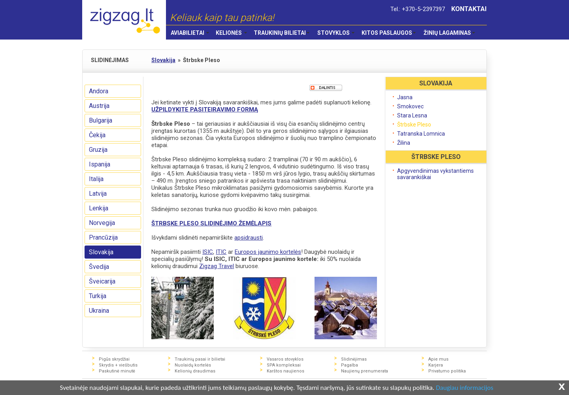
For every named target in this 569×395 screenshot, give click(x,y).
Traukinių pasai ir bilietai (200, 359)
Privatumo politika (447, 371)
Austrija (99, 106)
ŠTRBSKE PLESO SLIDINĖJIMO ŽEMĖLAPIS (211, 223)
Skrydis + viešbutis (118, 365)
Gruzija (98, 149)
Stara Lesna (412, 115)
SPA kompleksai (284, 365)
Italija (96, 179)
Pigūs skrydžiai (114, 359)
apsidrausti (248, 237)
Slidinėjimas (354, 359)
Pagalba (349, 365)
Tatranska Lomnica (421, 133)
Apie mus (438, 359)
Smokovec (410, 106)
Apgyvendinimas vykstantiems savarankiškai (435, 174)
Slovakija (101, 252)
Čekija (97, 135)
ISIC (207, 251)
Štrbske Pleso (414, 124)
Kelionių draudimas (195, 371)
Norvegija (102, 223)
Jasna (405, 97)
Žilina (403, 143)
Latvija (98, 193)
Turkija (97, 296)
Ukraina (99, 310)
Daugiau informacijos (464, 388)
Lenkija (98, 208)
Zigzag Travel (216, 266)
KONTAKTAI (469, 9)
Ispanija (99, 164)
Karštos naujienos (285, 371)
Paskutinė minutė (117, 371)
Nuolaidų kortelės (193, 365)
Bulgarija (100, 120)
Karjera (435, 365)
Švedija (99, 266)
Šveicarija (102, 281)
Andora (98, 91)
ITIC (221, 251)
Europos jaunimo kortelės (268, 251)
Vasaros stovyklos (285, 359)
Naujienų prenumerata (364, 371)
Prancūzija (103, 237)
